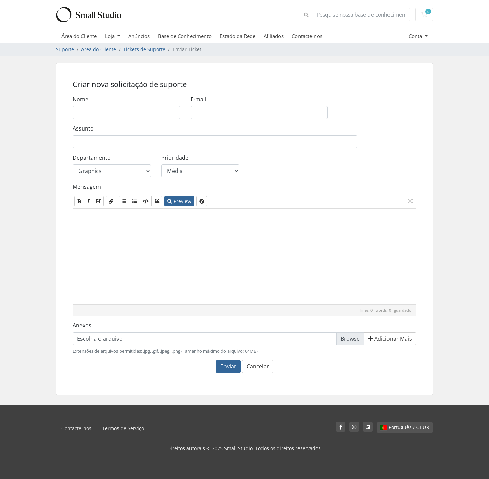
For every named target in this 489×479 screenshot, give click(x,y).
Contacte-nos (307, 36)
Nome (80, 99)
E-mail (198, 99)
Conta (416, 36)
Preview (179, 201)
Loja (110, 36)
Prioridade (174, 157)
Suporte (65, 49)
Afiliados (274, 36)
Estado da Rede (237, 36)
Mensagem (87, 187)
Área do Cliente (79, 36)
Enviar (228, 366)
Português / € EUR (404, 427)
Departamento (92, 157)
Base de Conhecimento (185, 36)
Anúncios (139, 36)
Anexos (82, 325)
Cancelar (258, 366)
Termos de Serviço (123, 428)
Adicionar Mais (390, 338)
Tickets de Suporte (144, 49)
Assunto (83, 128)
